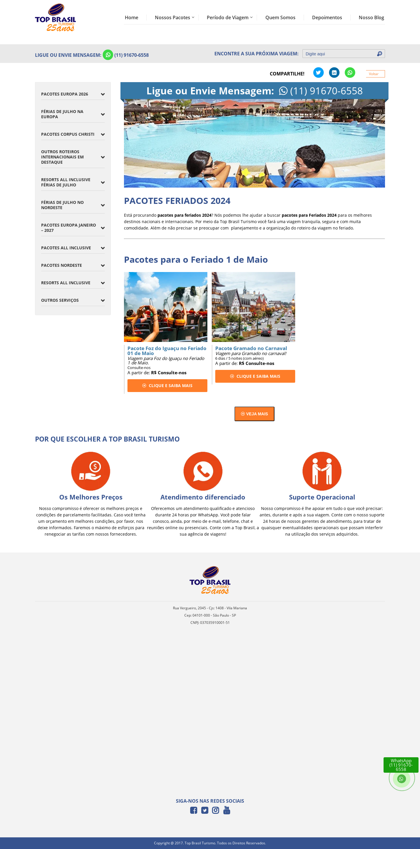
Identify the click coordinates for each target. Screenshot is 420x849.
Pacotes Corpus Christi (67, 134)
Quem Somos (280, 17)
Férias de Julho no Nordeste (62, 205)
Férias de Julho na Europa (62, 114)
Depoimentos (327, 17)
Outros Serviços (60, 300)
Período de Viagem (228, 17)
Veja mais (254, 414)
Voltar (374, 73)
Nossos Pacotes (172, 17)
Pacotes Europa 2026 (64, 94)
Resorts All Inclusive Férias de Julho (65, 182)
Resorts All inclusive (65, 282)
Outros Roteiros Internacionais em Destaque (62, 157)
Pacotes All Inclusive (66, 247)
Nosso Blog (371, 17)
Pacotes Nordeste (61, 265)
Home (131, 17)
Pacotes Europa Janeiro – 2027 (68, 227)
